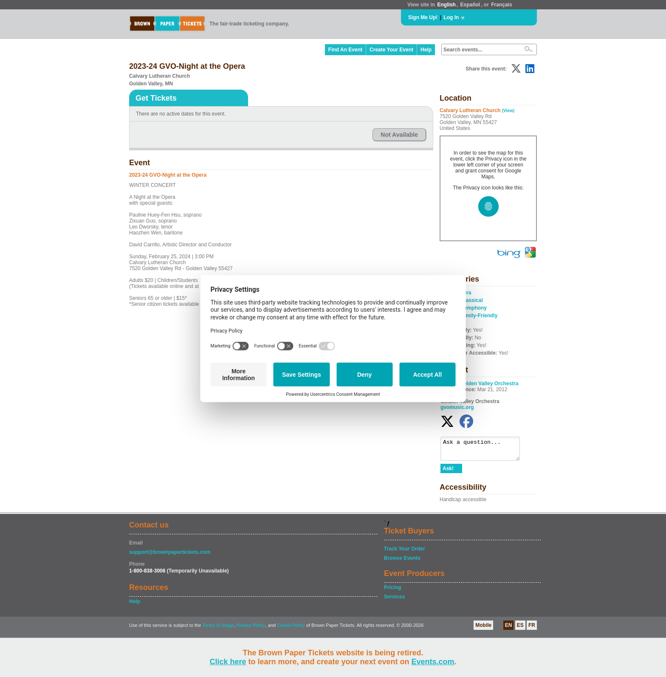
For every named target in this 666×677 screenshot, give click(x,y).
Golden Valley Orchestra (489, 383)
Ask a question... (484, 451)
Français (501, 5)
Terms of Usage (218, 629)
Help (426, 50)
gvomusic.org (457, 407)
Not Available (399, 134)
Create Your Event (391, 50)
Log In (451, 17)
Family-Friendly (479, 316)
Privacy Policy (251, 629)
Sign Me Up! (422, 17)
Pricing (392, 591)
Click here (227, 661)
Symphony (474, 308)
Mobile (483, 629)
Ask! (448, 472)
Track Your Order (404, 553)
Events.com (433, 661)
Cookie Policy (291, 629)
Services (394, 601)
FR (531, 629)
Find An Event (345, 50)
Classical (472, 300)
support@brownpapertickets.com (169, 556)
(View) (508, 110)
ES (520, 629)
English (446, 5)
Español (470, 5)
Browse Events (402, 562)
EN (508, 629)
